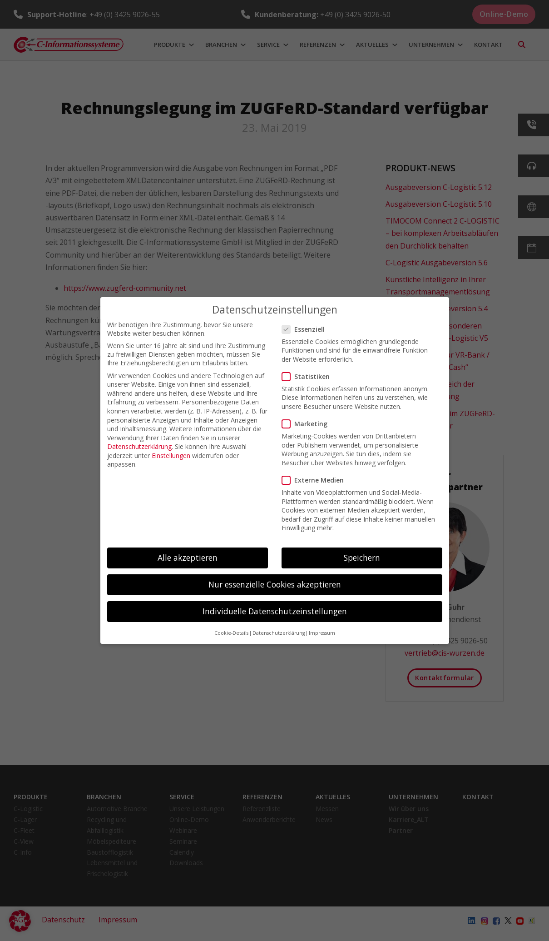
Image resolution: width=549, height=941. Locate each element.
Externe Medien (316, 480)
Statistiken (309, 376)
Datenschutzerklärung (139, 446)
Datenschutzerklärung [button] (278, 633)
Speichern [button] (362, 557)
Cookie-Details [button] (231, 633)
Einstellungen (171, 455)
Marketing (307, 423)
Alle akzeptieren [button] (188, 557)
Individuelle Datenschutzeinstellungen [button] (275, 611)
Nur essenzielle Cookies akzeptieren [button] (274, 584)
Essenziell (306, 329)
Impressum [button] (322, 633)
